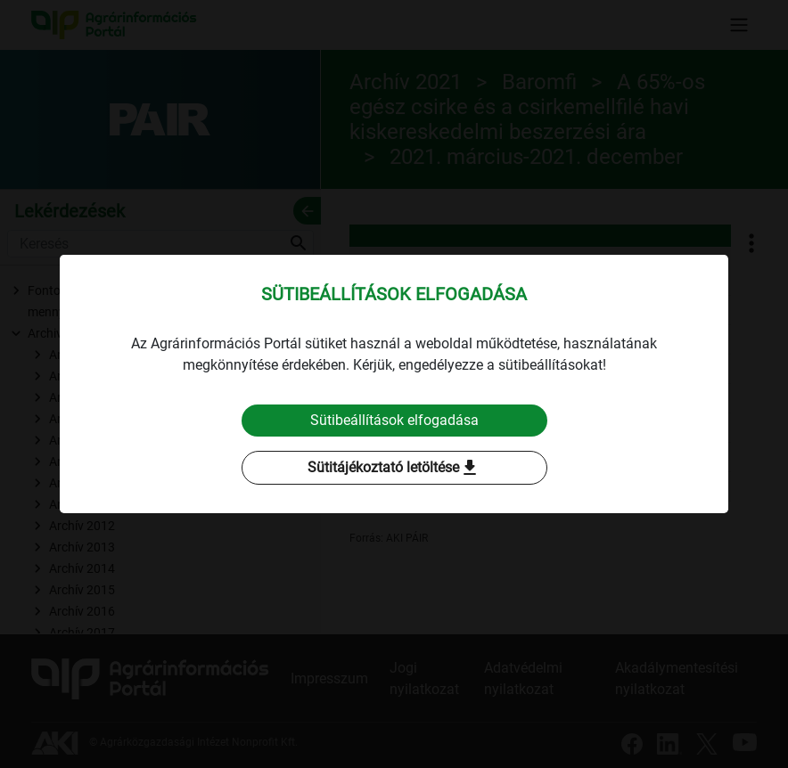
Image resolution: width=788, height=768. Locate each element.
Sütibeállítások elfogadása (394, 420)
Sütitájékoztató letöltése (394, 467)
